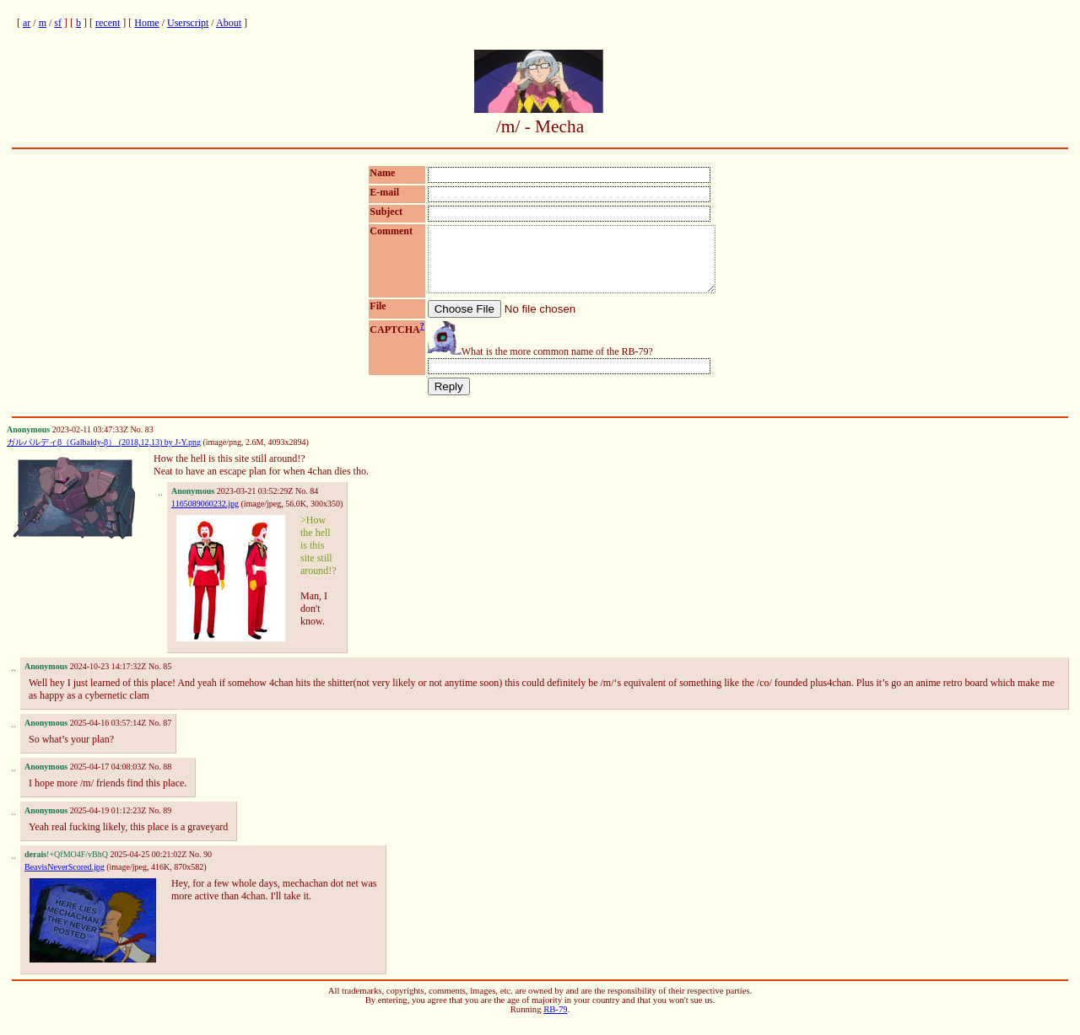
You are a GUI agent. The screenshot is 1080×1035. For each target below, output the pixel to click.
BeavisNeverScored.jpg (64, 879)
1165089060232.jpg (205, 516)
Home (146, 23)
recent (107, 23)
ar (26, 23)
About (228, 23)
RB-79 (555, 1022)
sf (58, 23)
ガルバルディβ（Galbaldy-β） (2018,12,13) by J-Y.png (104, 454)
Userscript (187, 23)
